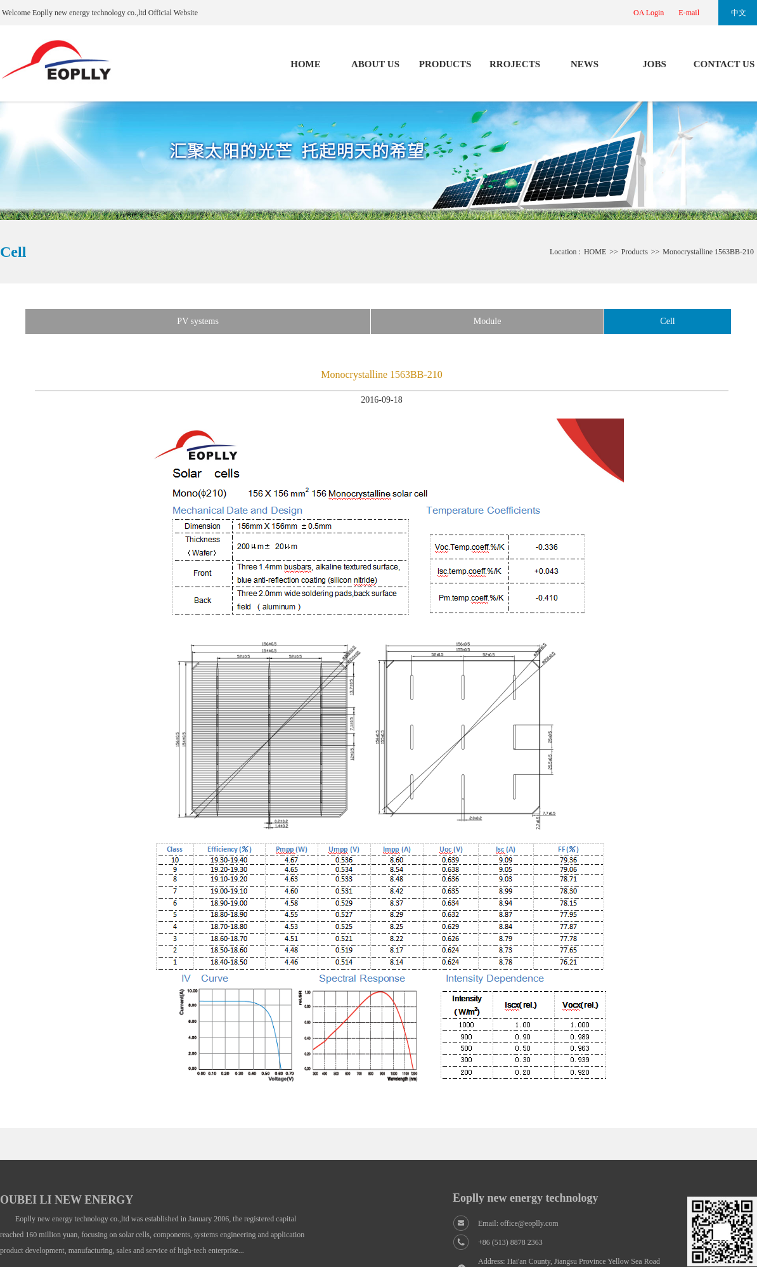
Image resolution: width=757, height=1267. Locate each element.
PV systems (197, 321)
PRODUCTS (445, 64)
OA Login (648, 12)
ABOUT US (375, 64)
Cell (667, 321)
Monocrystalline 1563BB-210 (708, 251)
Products (634, 251)
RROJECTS (514, 64)
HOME (305, 64)
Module (487, 321)
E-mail (688, 12)
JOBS (654, 64)
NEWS (584, 64)
